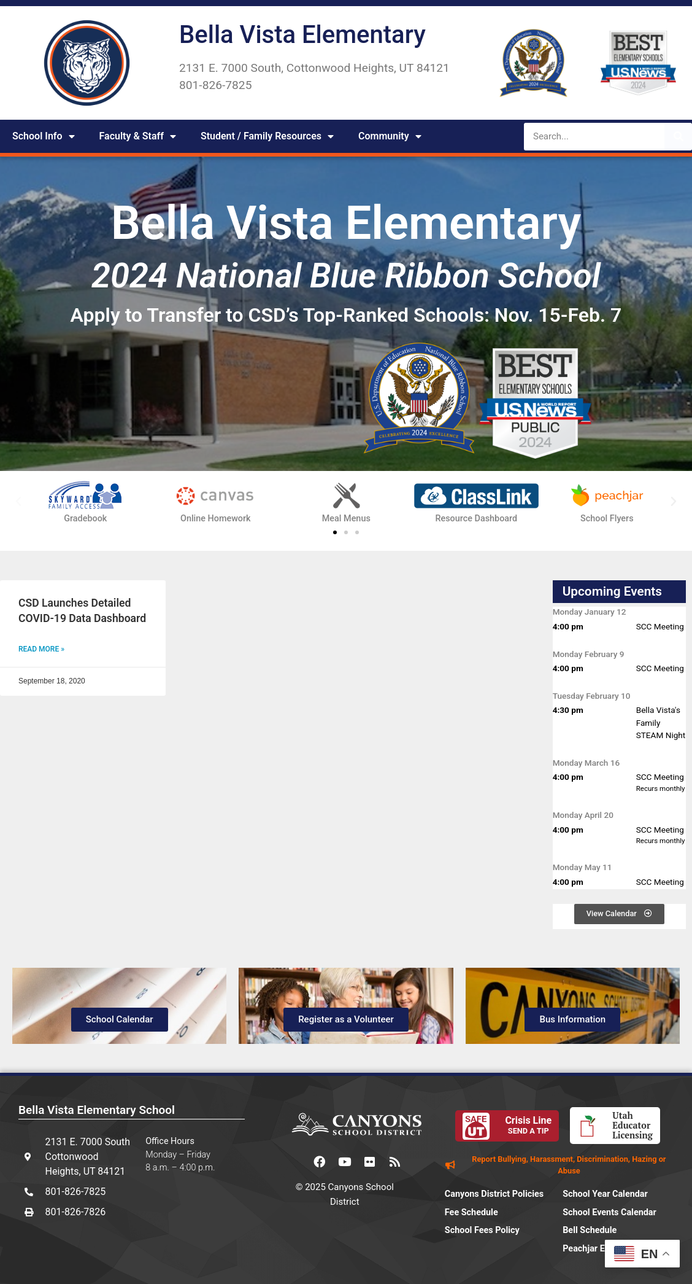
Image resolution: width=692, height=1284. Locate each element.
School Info (43, 136)
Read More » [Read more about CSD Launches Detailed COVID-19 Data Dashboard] (41, 649)
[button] (18, 502)
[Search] (678, 136)
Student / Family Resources (267, 136)
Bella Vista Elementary (302, 34)
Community (389, 136)
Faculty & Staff (137, 136)
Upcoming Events (612, 591)
